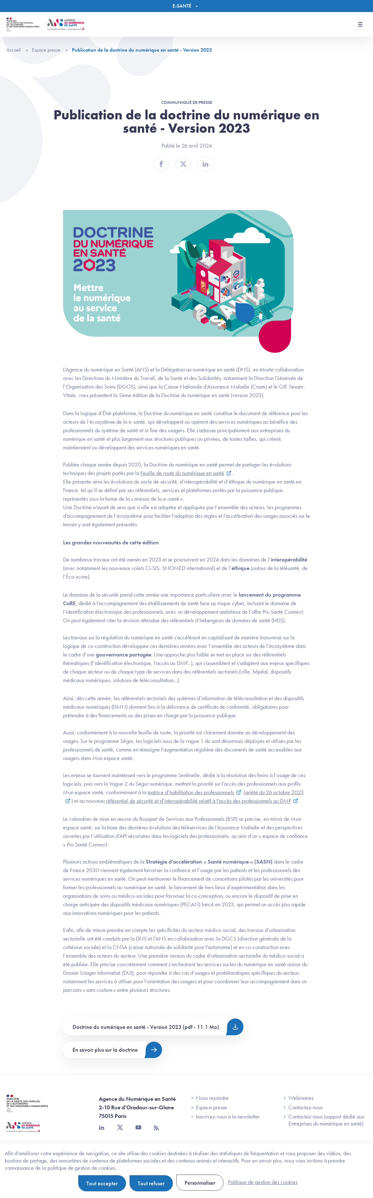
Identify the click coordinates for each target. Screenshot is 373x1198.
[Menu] (186, 6)
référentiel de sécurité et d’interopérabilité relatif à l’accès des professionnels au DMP (198, 800)
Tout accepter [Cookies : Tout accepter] (102, 1183)
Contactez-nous (303, 1107)
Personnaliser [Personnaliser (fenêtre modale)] (200, 1182)
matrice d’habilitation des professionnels (191, 792)
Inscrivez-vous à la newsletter (225, 1116)
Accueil (17, 50)
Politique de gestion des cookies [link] (262, 1182)
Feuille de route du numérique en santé (182, 473)
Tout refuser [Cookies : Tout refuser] (151, 1183)
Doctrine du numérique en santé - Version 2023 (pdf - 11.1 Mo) (146, 1026)
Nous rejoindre (210, 1097)
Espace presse (50, 50)
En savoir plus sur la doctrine (105, 1049)
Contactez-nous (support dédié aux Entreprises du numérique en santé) (324, 1120)
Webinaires (298, 1097)
